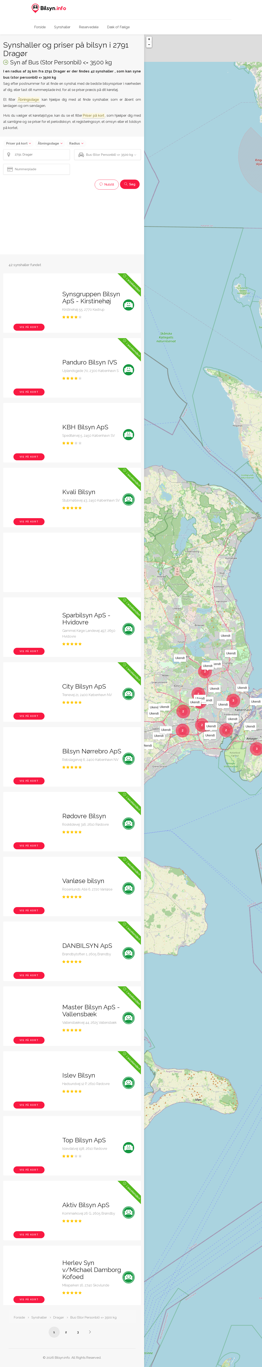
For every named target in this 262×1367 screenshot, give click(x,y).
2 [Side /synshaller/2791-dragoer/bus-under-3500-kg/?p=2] (66, 1332)
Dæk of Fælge (118, 27)
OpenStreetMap (240, 1365)
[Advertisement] (72, 221)
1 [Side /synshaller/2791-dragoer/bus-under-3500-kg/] (54, 1332)
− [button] (149, 44)
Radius (74, 143)
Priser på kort (17, 143)
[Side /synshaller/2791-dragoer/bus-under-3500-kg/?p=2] (90, 1331)
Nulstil (106, 184)
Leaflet (223, 1365)
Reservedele (88, 27)
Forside (40, 27)
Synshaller (62, 27)
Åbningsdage (48, 143)
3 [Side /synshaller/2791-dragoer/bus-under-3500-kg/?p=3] (78, 1332)
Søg (129, 184)
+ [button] (149, 39)
